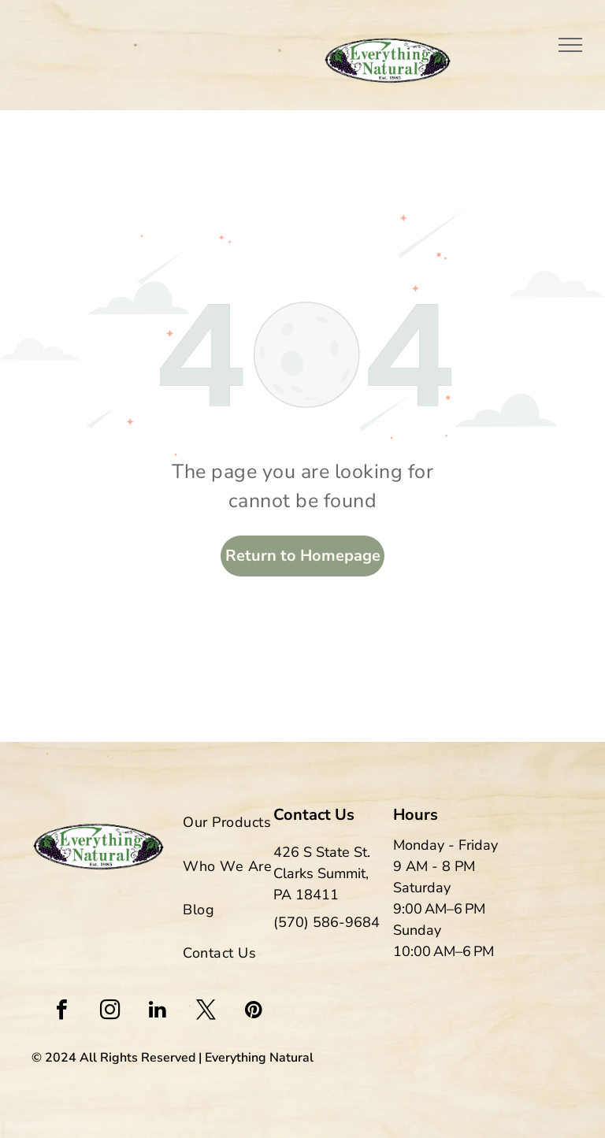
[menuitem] (254, 818)
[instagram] (109, 1012)
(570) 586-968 (322, 922)
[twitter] (206, 1012)
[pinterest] (254, 1012)
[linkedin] (158, 1012)
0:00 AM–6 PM (448, 951)
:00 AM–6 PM (443, 908)
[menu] (570, 44)
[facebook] (61, 1012)
